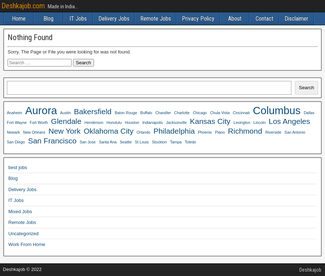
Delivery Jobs (113, 18)
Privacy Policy (198, 18)
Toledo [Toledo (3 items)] (190, 142)
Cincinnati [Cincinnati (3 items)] (241, 113)
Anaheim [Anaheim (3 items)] (14, 113)
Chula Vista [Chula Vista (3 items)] (220, 113)
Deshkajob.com (23, 5)
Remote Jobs (155, 18)
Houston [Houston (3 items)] (132, 122)
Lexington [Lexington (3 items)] (242, 122)
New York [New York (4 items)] (64, 131)
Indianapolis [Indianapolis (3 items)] (152, 122)
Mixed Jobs (20, 211)
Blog (48, 18)
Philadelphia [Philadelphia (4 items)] (174, 131)
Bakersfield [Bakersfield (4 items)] (93, 111)
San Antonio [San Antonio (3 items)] (295, 132)
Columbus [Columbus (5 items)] (276, 110)
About (234, 18)
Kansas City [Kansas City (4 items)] (210, 121)
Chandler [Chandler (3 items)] (163, 113)
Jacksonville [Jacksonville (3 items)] (176, 122)
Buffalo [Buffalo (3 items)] (146, 113)
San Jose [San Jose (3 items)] (87, 142)
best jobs (17, 167)
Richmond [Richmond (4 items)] (245, 131)
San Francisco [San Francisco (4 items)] (52, 141)
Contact (264, 18)
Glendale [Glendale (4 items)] (66, 121)
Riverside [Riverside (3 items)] (273, 132)
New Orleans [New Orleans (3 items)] (34, 132)
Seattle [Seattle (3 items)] (126, 142)
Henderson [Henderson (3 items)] (94, 122)
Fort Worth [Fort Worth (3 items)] (39, 122)
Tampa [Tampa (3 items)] (175, 142)
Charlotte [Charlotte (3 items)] (182, 113)
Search (306, 87)
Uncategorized (23, 233)
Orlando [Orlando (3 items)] (143, 132)
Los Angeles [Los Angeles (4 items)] (289, 121)
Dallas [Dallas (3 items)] (309, 113)
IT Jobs (78, 18)
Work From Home (26, 244)
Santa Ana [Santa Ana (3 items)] (107, 142)
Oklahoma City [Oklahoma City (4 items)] (108, 131)
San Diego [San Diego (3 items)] (16, 142)
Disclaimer (296, 18)
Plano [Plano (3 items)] (220, 132)
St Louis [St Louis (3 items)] (142, 142)
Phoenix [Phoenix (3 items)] (205, 132)
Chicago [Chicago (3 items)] (200, 113)
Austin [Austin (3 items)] (65, 113)
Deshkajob (310, 270)
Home (19, 18)
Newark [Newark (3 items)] (13, 132)
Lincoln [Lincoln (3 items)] (259, 122)
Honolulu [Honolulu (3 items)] (114, 122)
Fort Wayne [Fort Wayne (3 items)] (17, 122)
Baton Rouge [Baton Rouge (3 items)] (126, 113)
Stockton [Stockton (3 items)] (159, 142)
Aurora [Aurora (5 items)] (41, 110)
